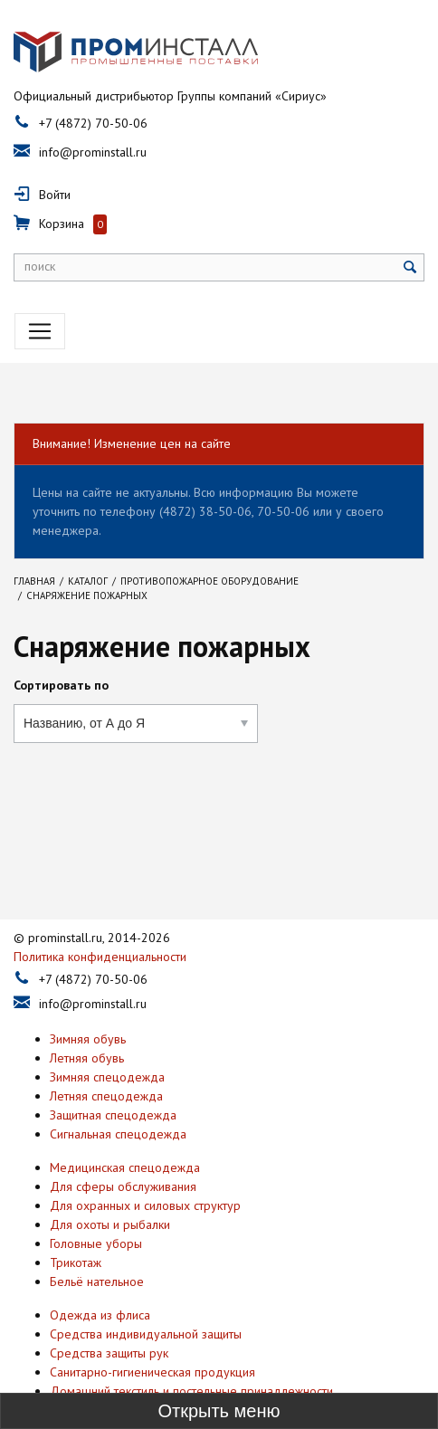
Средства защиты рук (109, 1317)
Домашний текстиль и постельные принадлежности (191, 1355)
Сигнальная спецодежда (118, 1098)
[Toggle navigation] (39, 331)
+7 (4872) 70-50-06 (93, 123)
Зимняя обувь (88, 1003)
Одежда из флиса (100, 1279)
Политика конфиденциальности (100, 920)
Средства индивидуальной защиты (146, 1298)
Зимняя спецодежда (107, 1041)
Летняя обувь (87, 1022)
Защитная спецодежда (113, 1079)
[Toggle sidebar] (219, 1411)
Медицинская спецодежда (125, 1131)
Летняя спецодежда (106, 1060)
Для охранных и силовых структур (145, 1169)
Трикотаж (75, 1226)
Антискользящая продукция (126, 1374)
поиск (39, 266)
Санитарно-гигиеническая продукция (152, 1336)
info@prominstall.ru (93, 152)
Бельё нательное (97, 1245)
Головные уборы (96, 1207)
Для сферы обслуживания (123, 1150)
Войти (55, 194)
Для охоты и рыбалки (110, 1188)
